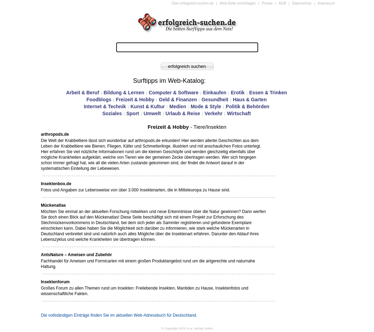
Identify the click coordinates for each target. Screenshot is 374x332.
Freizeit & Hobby (135, 99)
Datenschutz (302, 3)
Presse (267, 3)
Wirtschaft (238, 113)
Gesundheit (214, 99)
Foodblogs (99, 99)
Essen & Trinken (268, 92)
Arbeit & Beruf (82, 92)
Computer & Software (173, 92)
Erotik (238, 92)
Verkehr (213, 113)
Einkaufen (214, 92)
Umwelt (152, 113)
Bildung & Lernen (124, 92)
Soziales (112, 113)
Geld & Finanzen (178, 99)
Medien (177, 106)
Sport (132, 113)
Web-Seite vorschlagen (238, 3)
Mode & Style (206, 106)
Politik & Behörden (247, 106)
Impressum (326, 3)
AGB (282, 3)
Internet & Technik (105, 106)
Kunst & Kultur (147, 106)
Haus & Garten (249, 99)
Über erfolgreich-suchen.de (193, 3)
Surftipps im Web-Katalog (168, 80)
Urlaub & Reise (183, 113)
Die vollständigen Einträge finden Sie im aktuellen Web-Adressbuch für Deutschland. (119, 315)
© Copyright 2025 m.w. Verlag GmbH (187, 328)
